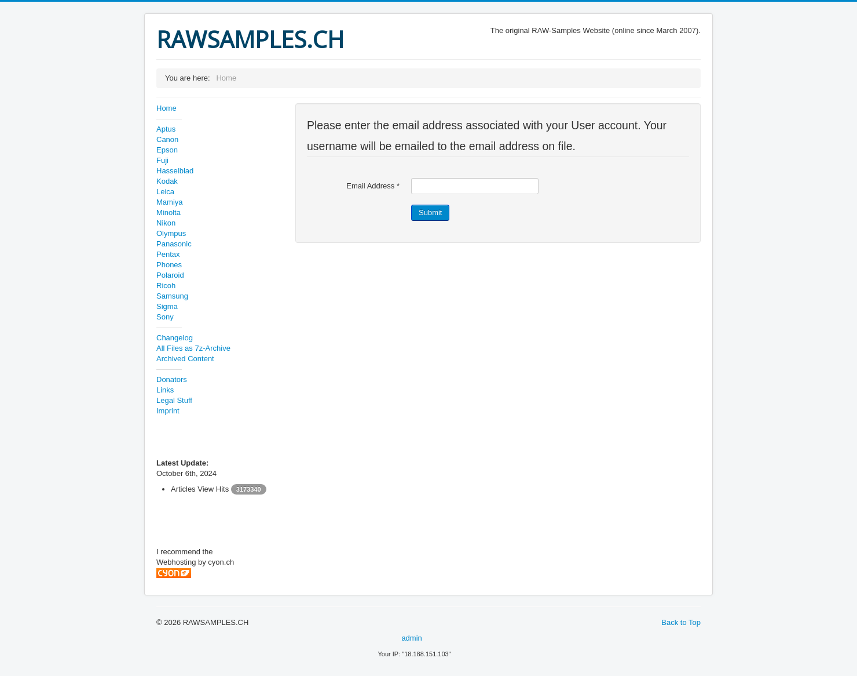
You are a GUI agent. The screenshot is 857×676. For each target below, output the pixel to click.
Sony (165, 316)
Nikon (165, 223)
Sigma (167, 306)
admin (411, 638)
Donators (171, 379)
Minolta (168, 212)
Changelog (174, 337)
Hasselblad (174, 170)
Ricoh (165, 285)
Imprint (168, 410)
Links (165, 390)
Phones (169, 264)
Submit (430, 212)
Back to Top (681, 622)
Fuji (162, 160)
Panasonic (174, 243)
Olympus (171, 233)
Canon (167, 139)
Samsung (172, 296)
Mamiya (169, 202)
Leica (165, 191)
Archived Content (185, 358)
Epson (167, 150)
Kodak (167, 181)
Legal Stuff (174, 400)
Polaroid (170, 275)
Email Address (373, 185)
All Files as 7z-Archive (193, 348)
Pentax (168, 254)
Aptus (165, 129)
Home (166, 108)
